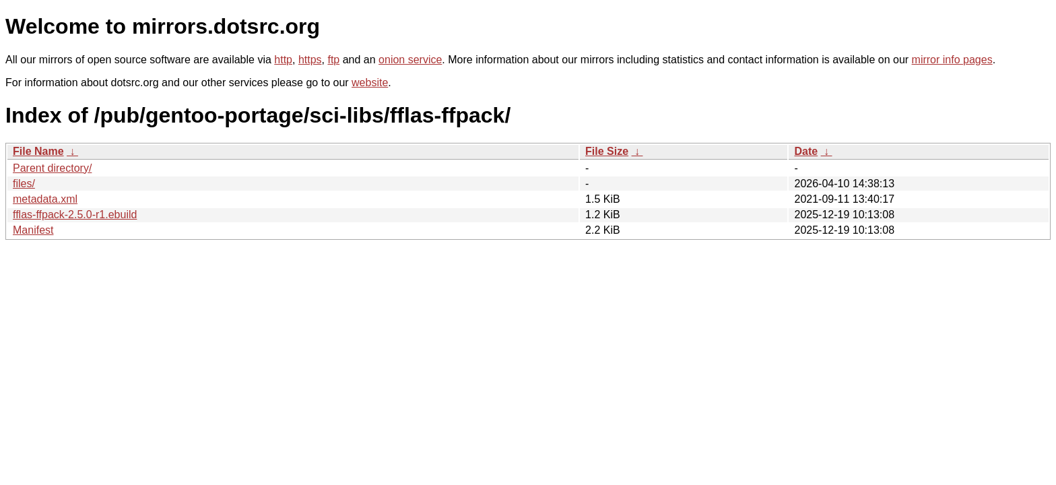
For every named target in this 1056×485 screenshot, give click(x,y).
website (370, 82)
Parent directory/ (52, 168)
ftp (333, 59)
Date (806, 151)
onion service (410, 59)
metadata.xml (45, 199)
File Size (606, 151)
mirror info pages (952, 59)
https (310, 59)
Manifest (33, 230)
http (283, 59)
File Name (38, 151)
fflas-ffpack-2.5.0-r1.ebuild (75, 214)
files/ (24, 183)
